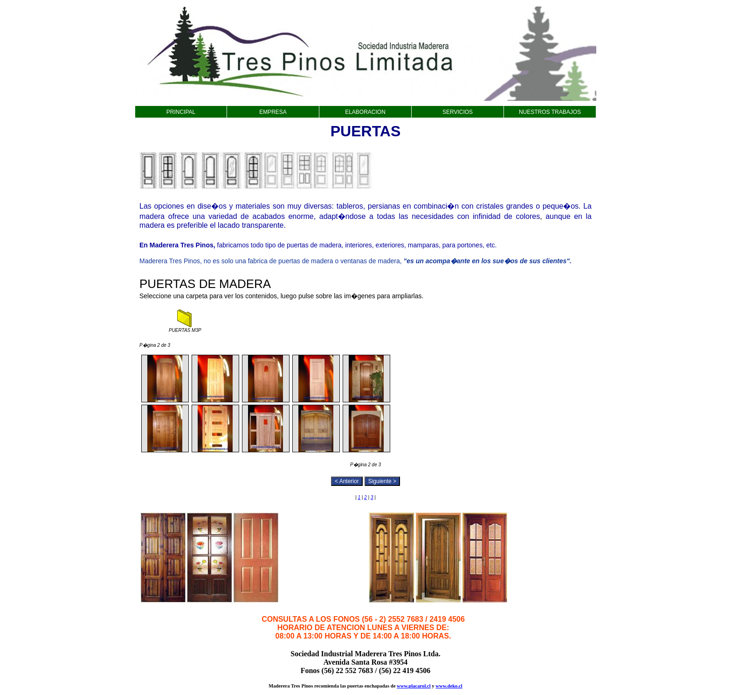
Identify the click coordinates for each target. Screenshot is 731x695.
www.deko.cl (448, 685)
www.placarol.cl (414, 685)
